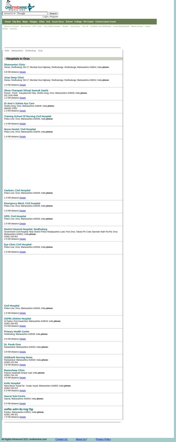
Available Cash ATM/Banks (101, 26)
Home (8, 22)
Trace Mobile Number (52, 26)
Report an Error (137, 26)
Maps (25, 22)
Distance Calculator (11, 26)
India (7, 50)
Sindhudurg (30, 50)
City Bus (16, 22)
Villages (33, 22)
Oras (40, 50)
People (5, 29)
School (69, 22)
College (78, 22)
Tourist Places (58, 22)
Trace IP (85, 26)
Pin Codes (89, 22)
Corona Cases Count (105, 22)
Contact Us (61, 439)
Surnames (13, 29)
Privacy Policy (103, 439)
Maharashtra (17, 50)
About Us (81, 439)
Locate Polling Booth (121, 26)
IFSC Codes (37, 26)
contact (148, 26)
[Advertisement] (64, 39)
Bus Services (26, 26)
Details (22, 72)
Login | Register (50, 16)
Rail (48, 22)
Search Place (75, 26)
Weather (65, 26)
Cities (42, 22)
